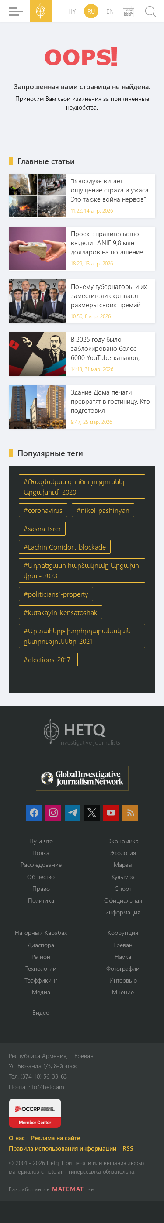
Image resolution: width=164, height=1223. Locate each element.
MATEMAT (68, 1189)
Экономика (123, 841)
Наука (123, 956)
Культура (123, 877)
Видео (40, 1012)
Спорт (123, 888)
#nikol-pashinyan (103, 510)
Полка (40, 853)
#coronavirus (43, 510)
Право (41, 888)
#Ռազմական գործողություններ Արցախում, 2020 (75, 486)
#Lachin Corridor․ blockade (65, 546)
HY (72, 11)
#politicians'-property (56, 593)
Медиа (41, 992)
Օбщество (41, 877)
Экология (123, 853)
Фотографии (123, 968)
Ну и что (41, 841)
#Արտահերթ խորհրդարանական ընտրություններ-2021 (77, 636)
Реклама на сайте (55, 1138)
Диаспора (41, 945)
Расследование (41, 864)
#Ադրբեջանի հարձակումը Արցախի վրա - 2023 (81, 570)
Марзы (123, 864)
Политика (41, 900)
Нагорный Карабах (41, 932)
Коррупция (123, 932)
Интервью (123, 980)
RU (91, 11)
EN (110, 11)
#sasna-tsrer (42, 528)
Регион (40, 956)
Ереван (123, 945)
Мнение (123, 992)
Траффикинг (40, 980)
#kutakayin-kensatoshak (61, 612)
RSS (127, 1148)
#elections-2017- (48, 659)
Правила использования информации (62, 1148)
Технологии (40, 968)
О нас (17, 1138)
